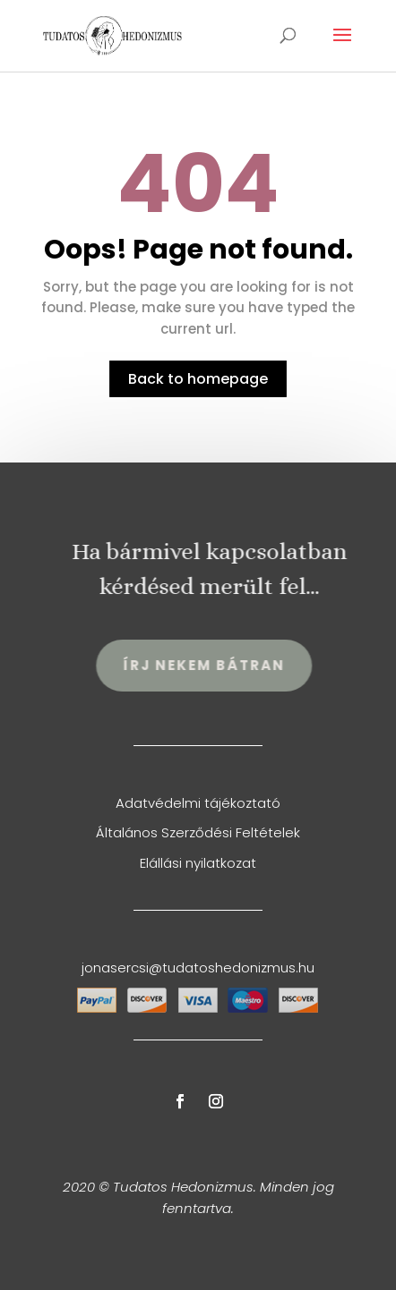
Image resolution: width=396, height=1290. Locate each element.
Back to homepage (198, 379)
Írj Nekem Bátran (210, 665)
